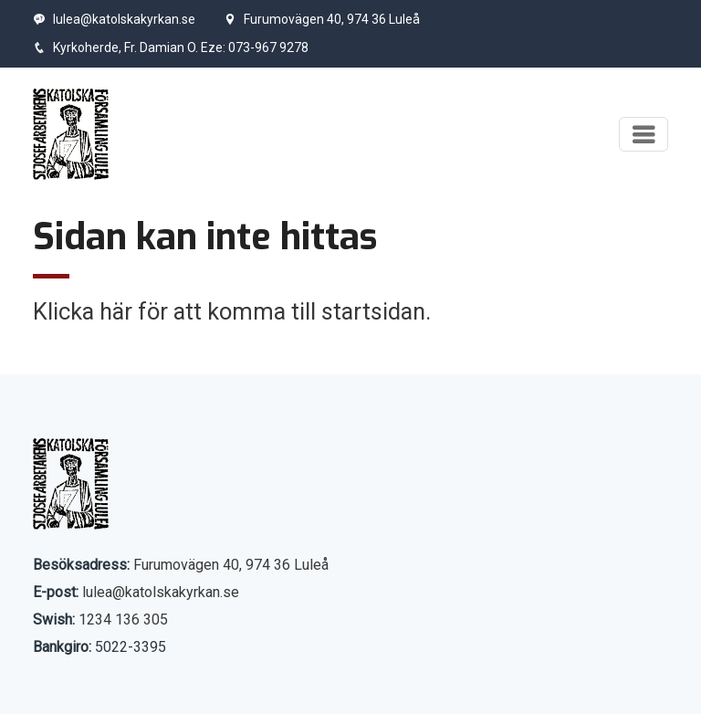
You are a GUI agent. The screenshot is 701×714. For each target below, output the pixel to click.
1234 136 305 (123, 619)
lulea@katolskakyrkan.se (114, 19)
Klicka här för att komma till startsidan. (232, 311)
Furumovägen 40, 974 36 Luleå (322, 19)
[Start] (71, 134)
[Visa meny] (643, 134)
